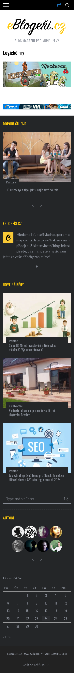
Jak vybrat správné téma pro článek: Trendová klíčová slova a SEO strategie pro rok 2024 (36, 477)
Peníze (13, 341)
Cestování (15, 406)
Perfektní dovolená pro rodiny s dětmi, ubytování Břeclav (32, 412)
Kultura (11, 182)
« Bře (7, 637)
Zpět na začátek (37, 665)
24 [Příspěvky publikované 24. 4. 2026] (46, 618)
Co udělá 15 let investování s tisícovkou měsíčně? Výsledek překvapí (32, 347)
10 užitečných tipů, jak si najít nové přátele (32, 190)
